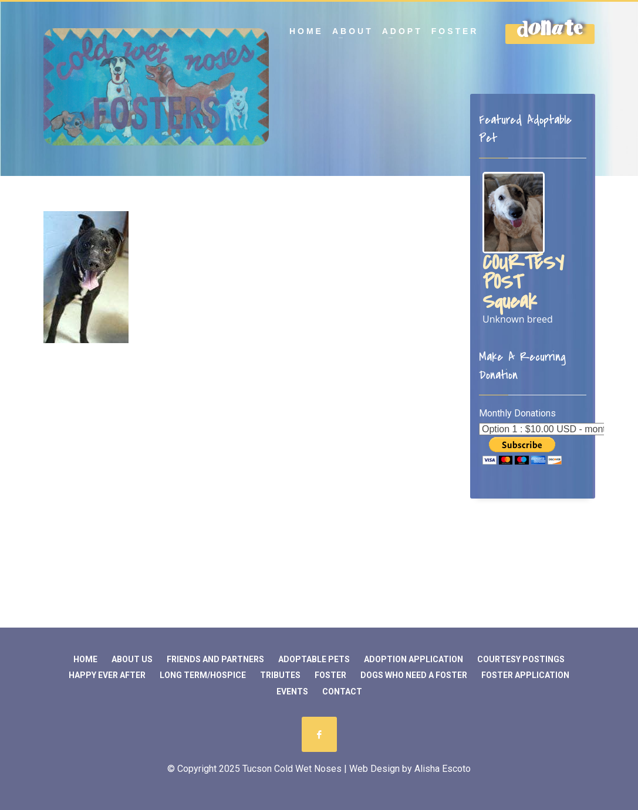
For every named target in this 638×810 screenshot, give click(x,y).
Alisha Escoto (442, 768)
